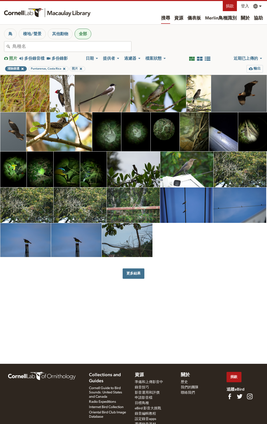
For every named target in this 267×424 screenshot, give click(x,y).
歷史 (184, 382)
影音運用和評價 (147, 392)
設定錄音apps (145, 419)
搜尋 (165, 18)
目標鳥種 (142, 403)
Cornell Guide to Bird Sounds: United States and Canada (105, 392)
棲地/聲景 (32, 34)
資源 (178, 18)
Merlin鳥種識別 (221, 18)
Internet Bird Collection (106, 407)
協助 (258, 18)
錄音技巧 (142, 387)
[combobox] (71, 46)
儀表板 (194, 18)
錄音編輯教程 (145, 413)
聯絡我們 (188, 392)
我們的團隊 (189, 387)
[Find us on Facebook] (230, 396)
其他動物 (60, 34)
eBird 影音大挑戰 (148, 408)
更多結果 (133, 273)
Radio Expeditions (102, 402)
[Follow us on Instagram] (250, 396)
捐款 (230, 6)
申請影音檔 (143, 397)
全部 (83, 34)
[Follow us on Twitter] (240, 396)
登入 (245, 6)
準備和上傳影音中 (149, 382)
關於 (245, 18)
